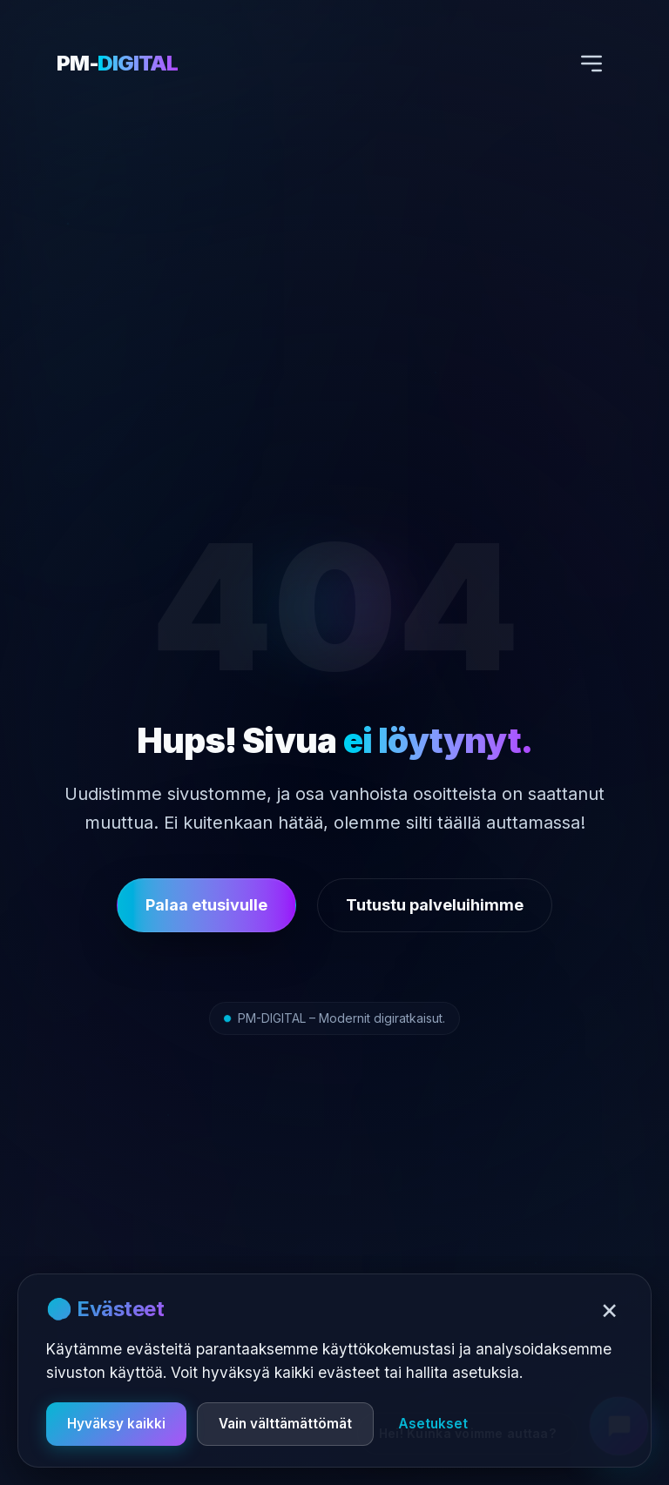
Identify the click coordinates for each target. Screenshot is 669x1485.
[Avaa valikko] (591, 63)
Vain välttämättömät (285, 1423)
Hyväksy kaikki (116, 1423)
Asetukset (433, 1423)
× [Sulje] (609, 1309)
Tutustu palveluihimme (435, 905)
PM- (117, 63)
